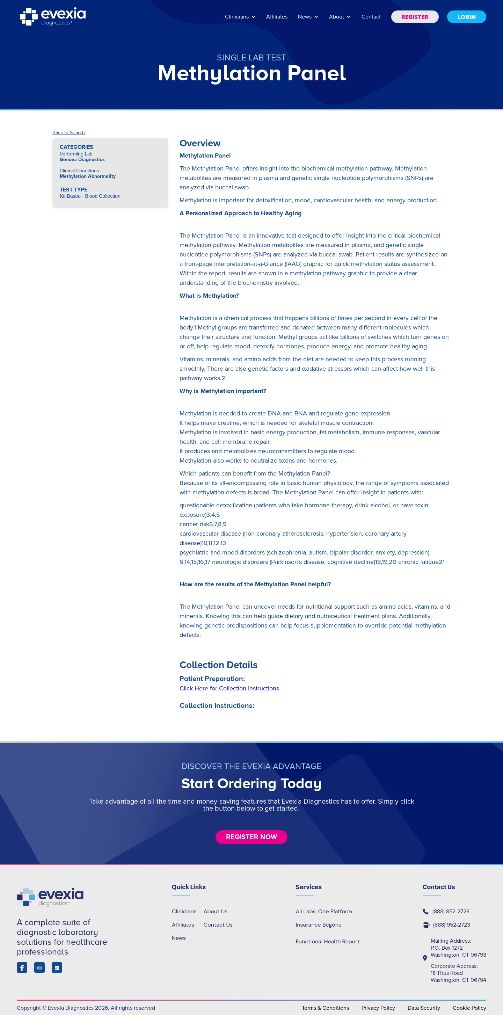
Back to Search (68, 133)
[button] (240, 20)
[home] (53, 16)
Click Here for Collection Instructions (229, 688)
